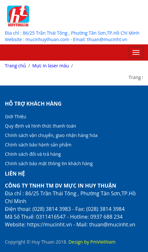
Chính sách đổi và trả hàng (33, 154)
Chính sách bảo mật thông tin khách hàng (49, 163)
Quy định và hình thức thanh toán (40, 126)
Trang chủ (15, 66)
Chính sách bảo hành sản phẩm (38, 145)
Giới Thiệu (15, 116)
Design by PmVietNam (92, 242)
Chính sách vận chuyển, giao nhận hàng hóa (51, 135)
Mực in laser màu (50, 66)
